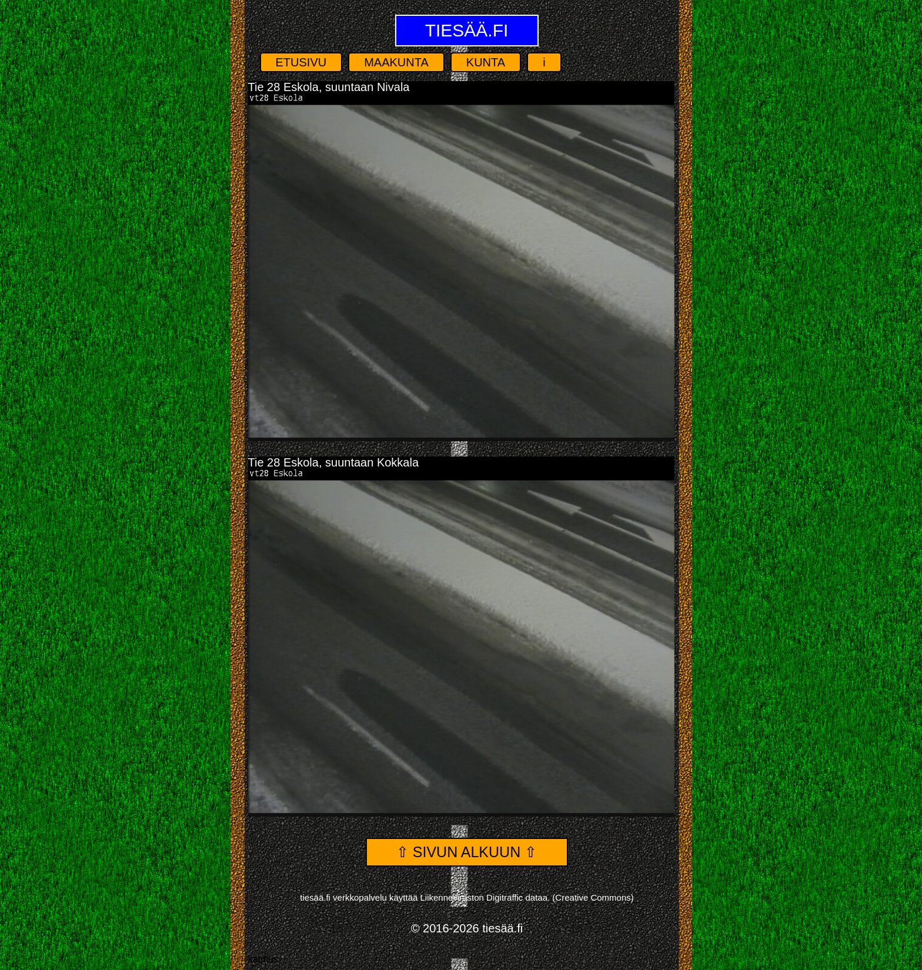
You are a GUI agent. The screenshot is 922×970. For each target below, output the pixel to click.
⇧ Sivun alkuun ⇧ (466, 852)
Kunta (485, 62)
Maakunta (396, 62)
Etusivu (301, 62)
